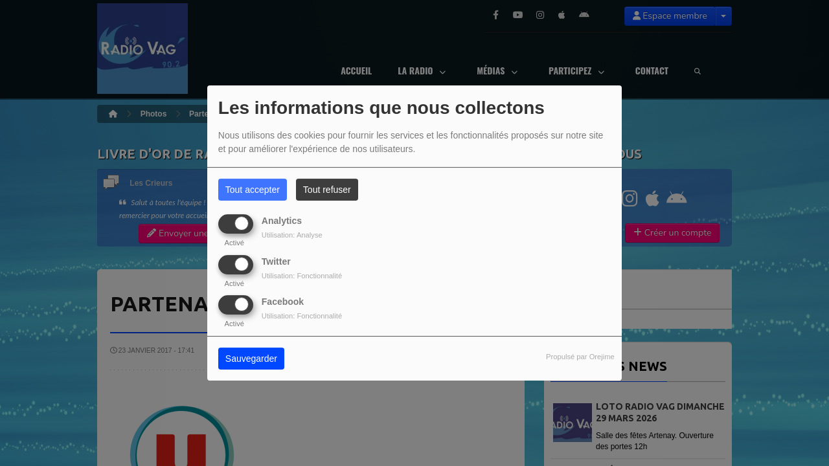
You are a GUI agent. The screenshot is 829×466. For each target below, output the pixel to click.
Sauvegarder (251, 358)
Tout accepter (252, 189)
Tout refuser (327, 189)
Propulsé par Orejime (580, 357)
